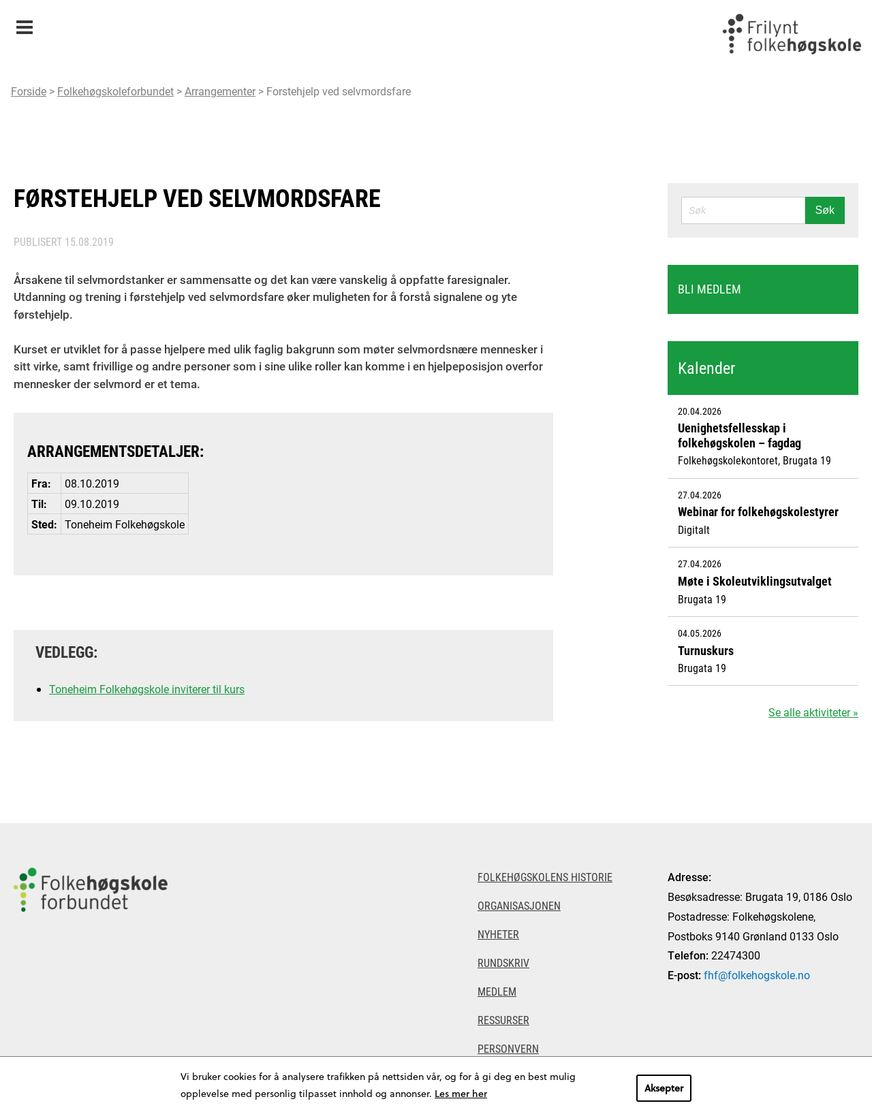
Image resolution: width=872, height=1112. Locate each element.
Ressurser (503, 1020)
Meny (24, 23)
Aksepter (663, 1088)
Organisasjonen (519, 905)
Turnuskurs (706, 650)
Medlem (497, 991)
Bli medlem (709, 289)
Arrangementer (220, 91)
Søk (825, 210)
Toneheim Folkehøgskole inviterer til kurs (147, 689)
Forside (28, 91)
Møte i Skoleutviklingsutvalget (755, 581)
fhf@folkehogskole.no (757, 975)
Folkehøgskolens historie (545, 877)
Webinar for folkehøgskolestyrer (758, 511)
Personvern (508, 1048)
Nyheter (498, 934)
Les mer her (461, 1093)
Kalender (706, 368)
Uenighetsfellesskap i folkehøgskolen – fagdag (739, 435)
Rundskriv (503, 962)
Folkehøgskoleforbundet (115, 91)
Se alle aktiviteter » (813, 712)
